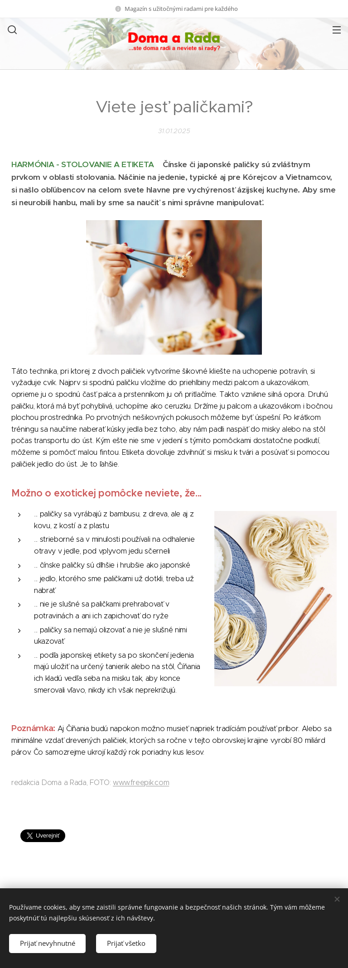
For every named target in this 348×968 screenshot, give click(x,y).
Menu (337, 29)
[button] (11, 29)
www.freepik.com (141, 782)
